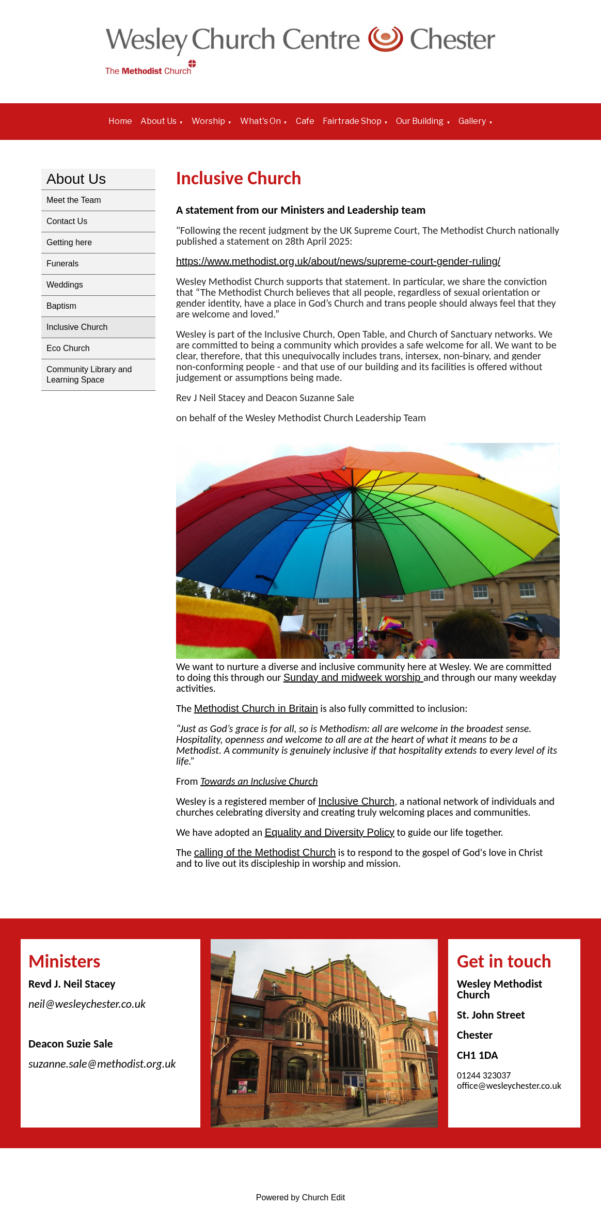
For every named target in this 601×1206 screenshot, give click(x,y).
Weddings (64, 284)
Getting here (69, 242)
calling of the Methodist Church (265, 852)
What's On (260, 121)
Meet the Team (73, 200)
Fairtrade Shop (352, 121)
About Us (158, 121)
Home (120, 121)
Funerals (62, 263)
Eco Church (68, 348)
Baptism (61, 306)
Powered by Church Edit (300, 1197)
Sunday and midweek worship (353, 677)
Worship (208, 121)
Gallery (472, 121)
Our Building (420, 121)
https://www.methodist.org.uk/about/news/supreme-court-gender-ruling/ (338, 261)
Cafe (305, 121)
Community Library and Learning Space (89, 374)
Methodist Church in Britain (256, 708)
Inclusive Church (76, 327)
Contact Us (66, 221)
